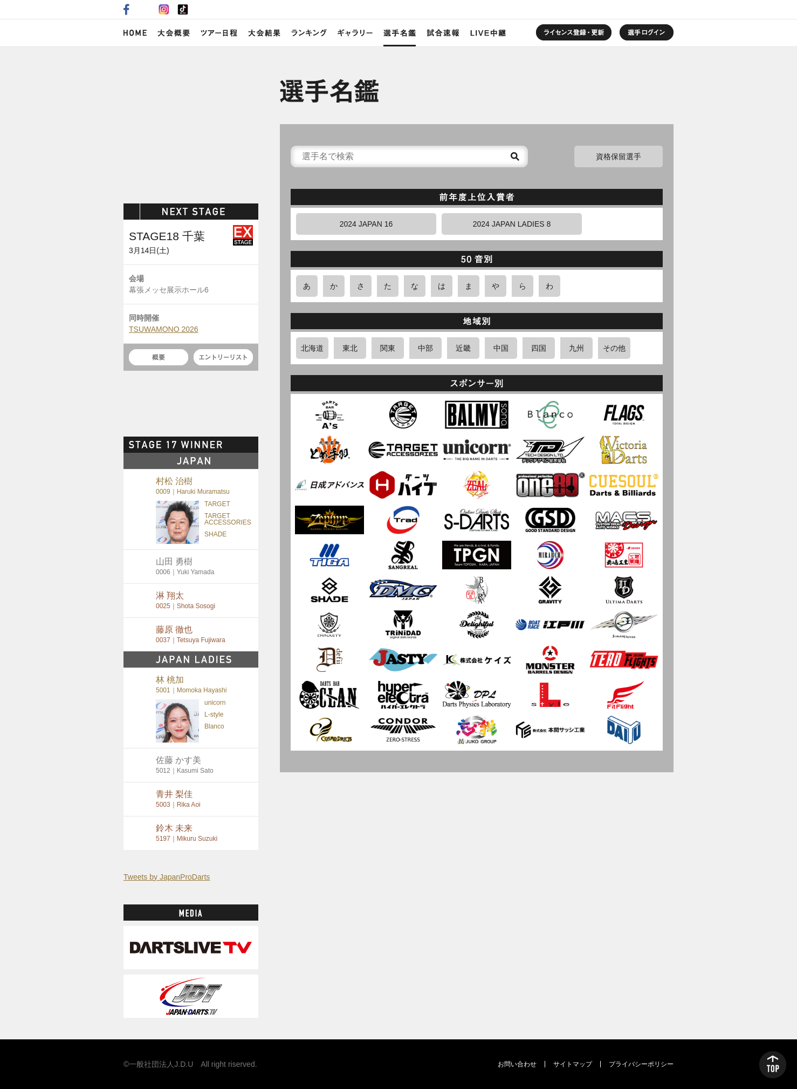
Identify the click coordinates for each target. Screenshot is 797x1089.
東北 (350, 348)
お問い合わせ (517, 1064)
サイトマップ (572, 1064)
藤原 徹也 (190, 634)
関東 (387, 348)
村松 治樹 (193, 486)
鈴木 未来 (186, 833)
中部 (425, 348)
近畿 (463, 348)
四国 (538, 348)
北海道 (312, 348)
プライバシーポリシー (641, 1064)
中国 (501, 348)
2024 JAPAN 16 (366, 224)
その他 (614, 348)
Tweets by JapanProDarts (166, 877)
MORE (239, 444)
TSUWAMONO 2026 (163, 329)
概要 (158, 357)
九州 (576, 348)
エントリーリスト (223, 357)
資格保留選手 (618, 156)
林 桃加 (191, 684)
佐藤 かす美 (185, 765)
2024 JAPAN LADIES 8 (512, 224)
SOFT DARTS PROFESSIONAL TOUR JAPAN (191, 122)
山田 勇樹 (185, 566)
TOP (772, 1064)
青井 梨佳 (178, 799)
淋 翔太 (185, 600)
